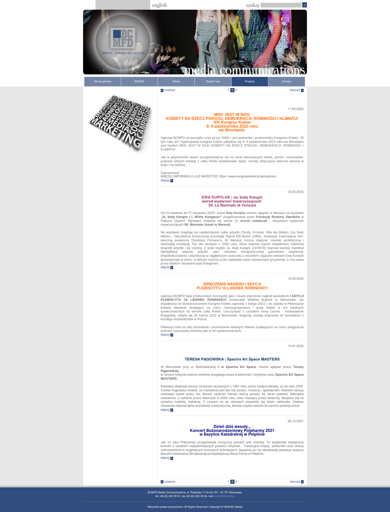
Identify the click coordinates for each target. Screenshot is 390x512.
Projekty (250, 81)
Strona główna (102, 81)
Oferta (176, 81)
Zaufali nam (213, 81)
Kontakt (286, 81)
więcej (165, 180)
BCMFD (139, 81)
